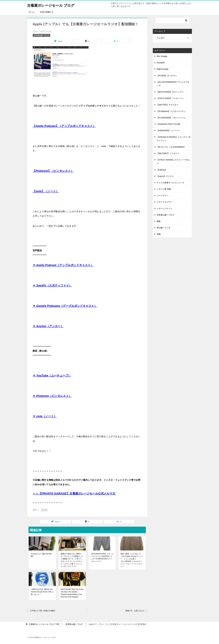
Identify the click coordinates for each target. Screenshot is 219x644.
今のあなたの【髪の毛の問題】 (41, 555)
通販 (159, 221)
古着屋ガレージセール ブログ (55, 5)
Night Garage (162, 69)
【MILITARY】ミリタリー (168, 153)
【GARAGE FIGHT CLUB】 (169, 124)
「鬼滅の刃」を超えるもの (134, 611)
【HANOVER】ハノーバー (168, 130)
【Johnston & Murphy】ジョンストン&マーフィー (174, 139)
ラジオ (44, 510)
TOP (44, 624)
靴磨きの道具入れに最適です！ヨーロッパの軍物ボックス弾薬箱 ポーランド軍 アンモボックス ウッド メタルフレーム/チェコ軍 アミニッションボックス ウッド (72, 560)
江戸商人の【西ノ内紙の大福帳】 (43, 611)
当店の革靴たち (47, 12)
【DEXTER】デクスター (167, 105)
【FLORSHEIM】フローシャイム (171, 118)
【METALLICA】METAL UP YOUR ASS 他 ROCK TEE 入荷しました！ (42, 591)
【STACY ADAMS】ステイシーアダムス (173, 161)
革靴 (159, 234)
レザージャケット (164, 208)
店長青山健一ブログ (41, 35)
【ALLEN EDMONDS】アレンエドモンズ (173, 84)
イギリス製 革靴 (164, 189)
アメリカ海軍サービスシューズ (170, 183)
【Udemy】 (162, 170)
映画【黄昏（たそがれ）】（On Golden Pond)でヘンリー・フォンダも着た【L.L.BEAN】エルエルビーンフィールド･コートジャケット (132, 560)
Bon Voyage (162, 56)
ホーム (31, 12)
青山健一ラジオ (163, 228)
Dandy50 (161, 62)
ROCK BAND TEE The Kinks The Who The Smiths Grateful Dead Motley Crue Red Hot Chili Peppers (72, 593)
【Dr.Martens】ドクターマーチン (171, 111)
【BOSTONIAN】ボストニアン (170, 92)
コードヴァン (162, 195)
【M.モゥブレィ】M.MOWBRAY (171, 147)
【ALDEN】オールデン (167, 75)
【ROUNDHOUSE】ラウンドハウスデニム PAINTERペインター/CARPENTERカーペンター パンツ (102, 557)
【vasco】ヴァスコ (165, 176)
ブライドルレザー (164, 202)
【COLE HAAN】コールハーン (170, 98)
